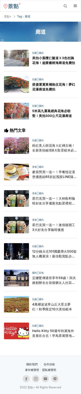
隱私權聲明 (49, 370)
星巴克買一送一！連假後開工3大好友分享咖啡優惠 (53, 227)
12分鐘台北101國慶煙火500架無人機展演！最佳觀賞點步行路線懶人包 (54, 254)
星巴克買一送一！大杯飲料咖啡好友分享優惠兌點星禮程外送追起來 (53, 201)
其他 (41, 272)
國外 (41, 299)
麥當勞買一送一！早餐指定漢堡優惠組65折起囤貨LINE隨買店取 (54, 174)
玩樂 (34, 52)
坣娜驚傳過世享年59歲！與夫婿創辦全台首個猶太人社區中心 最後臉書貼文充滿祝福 (54, 280)
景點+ (7, 16)
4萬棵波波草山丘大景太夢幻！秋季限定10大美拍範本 (52, 306)
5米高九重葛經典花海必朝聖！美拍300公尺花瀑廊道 (52, 113)
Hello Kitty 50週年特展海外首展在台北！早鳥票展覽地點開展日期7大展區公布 (53, 333)
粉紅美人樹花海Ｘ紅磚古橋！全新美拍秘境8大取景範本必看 (53, 148)
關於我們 (32, 364)
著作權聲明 (32, 370)
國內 (41, 52)
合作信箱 (49, 364)
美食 (34, 166)
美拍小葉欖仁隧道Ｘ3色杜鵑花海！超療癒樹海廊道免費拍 (53, 60)
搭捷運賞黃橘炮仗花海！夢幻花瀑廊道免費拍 (53, 86)
